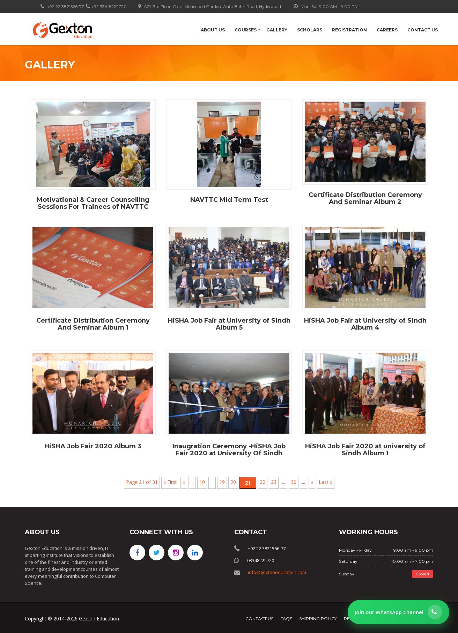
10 (202, 482)
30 (293, 482)
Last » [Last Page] (325, 482)
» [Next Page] (312, 482)
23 (273, 482)
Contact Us (259, 618)
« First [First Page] (170, 482)
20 (233, 482)
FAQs (286, 618)
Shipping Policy (318, 618)
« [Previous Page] (184, 482)
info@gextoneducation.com (277, 572)
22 (262, 482)
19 (222, 482)
